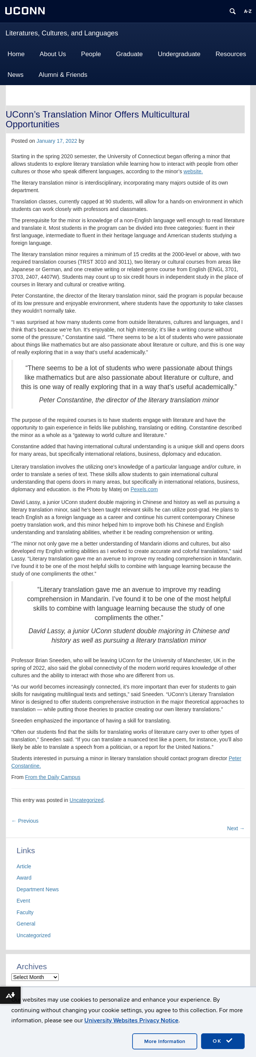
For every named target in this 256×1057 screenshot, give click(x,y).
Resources (231, 54)
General (26, 924)
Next (236, 828)
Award (24, 878)
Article (24, 866)
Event (23, 901)
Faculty (25, 912)
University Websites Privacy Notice (131, 1020)
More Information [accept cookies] (164, 1041)
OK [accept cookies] (223, 1040)
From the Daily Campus (53, 777)
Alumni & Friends (63, 74)
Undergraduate (179, 54)
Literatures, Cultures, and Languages (62, 33)
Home (16, 54)
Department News (38, 889)
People (91, 54)
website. (193, 171)
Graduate (129, 54)
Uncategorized (87, 800)
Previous (24, 821)
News (16, 74)
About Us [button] (53, 54)
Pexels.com (144, 489)
